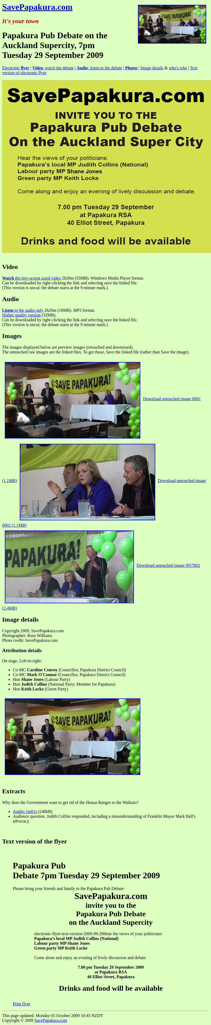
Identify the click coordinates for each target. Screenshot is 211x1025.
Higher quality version (21, 315)
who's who (178, 68)
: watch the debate (53, 68)
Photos (131, 68)
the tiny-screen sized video (31, 278)
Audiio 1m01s (25, 811)
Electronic (15, 68)
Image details (152, 68)
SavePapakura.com (37, 7)
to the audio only (22, 310)
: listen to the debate (99, 68)
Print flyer (21, 1004)
